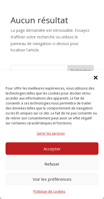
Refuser (52, 164)
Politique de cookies (49, 191)
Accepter (52, 148)
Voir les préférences (52, 179)
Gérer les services (51, 133)
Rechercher (80, 70)
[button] (95, 77)
